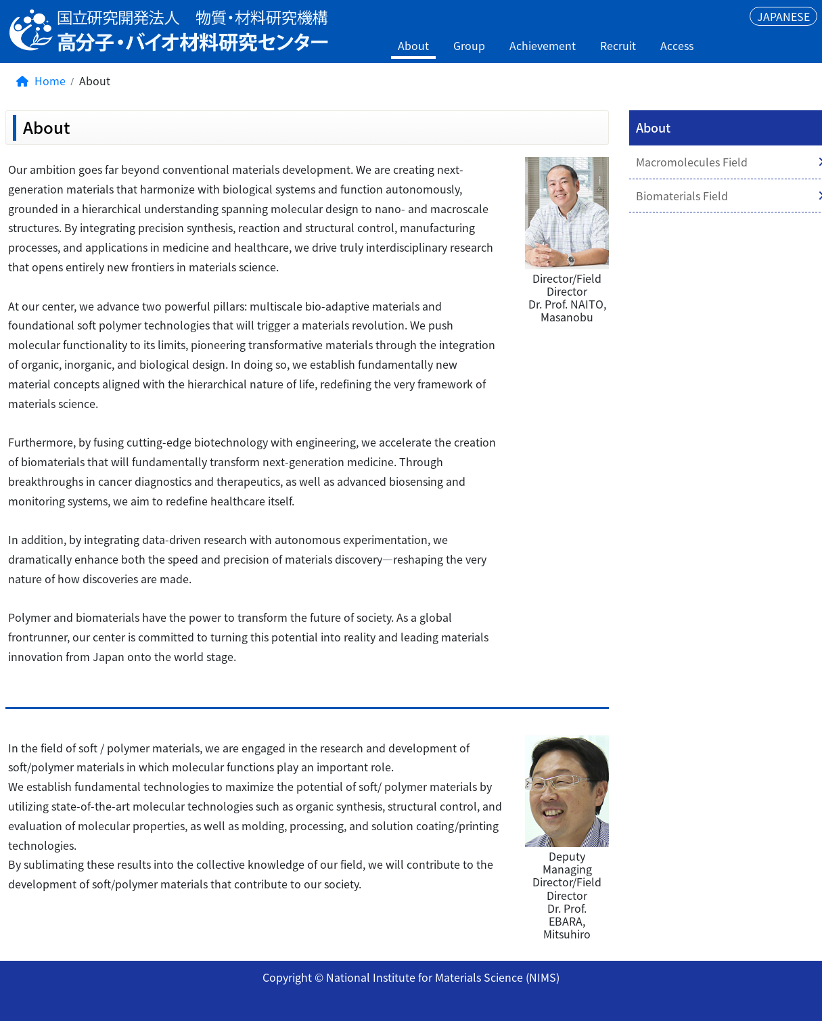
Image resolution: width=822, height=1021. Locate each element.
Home (41, 80)
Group (469, 45)
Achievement (542, 45)
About (413, 45)
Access (676, 45)
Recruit (618, 45)
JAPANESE (783, 16)
